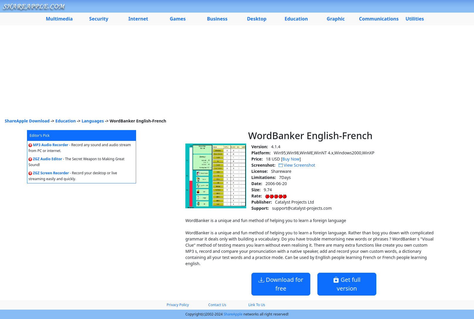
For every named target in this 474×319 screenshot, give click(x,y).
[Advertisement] (237, 74)
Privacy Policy (178, 304)
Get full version (346, 284)
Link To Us (256, 304)
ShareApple (233, 314)
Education (65, 121)
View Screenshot (297, 165)
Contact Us (217, 304)
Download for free (280, 284)
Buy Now (290, 159)
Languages (93, 121)
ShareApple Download (27, 121)
